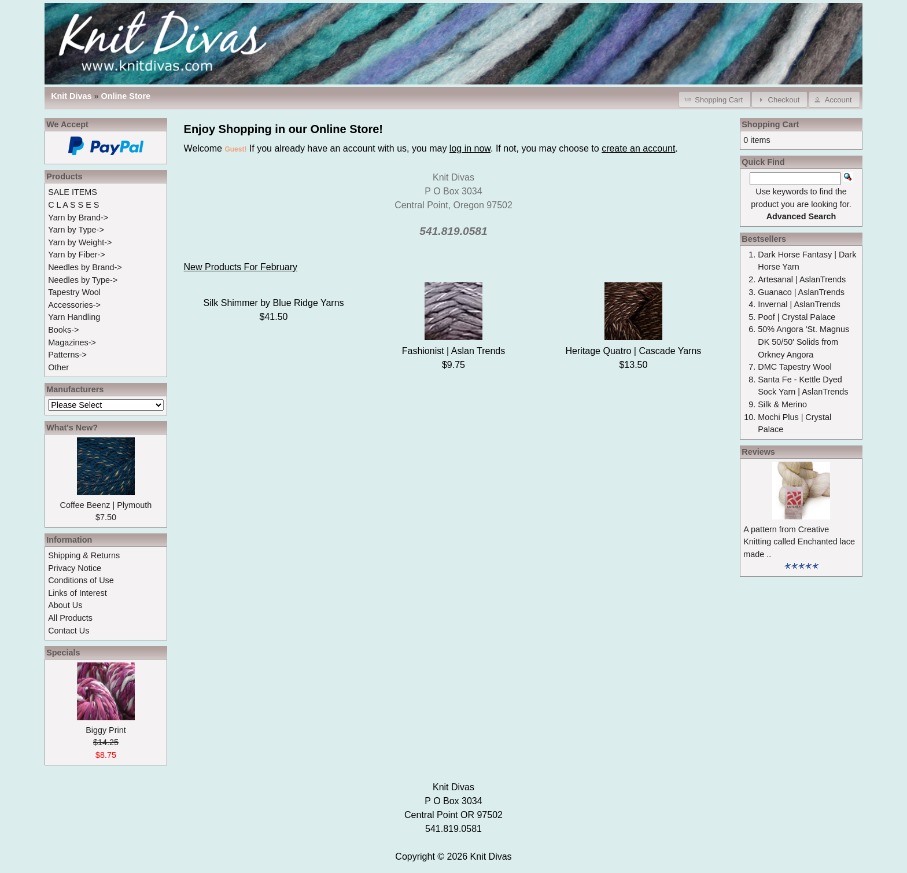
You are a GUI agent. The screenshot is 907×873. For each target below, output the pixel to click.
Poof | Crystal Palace (796, 317)
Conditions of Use (81, 580)
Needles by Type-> (82, 280)
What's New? (72, 427)
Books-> (63, 329)
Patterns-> (67, 354)
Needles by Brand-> (85, 267)
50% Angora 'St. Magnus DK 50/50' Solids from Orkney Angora (803, 342)
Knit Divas (491, 856)
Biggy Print (106, 730)
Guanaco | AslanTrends (801, 292)
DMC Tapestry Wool (794, 366)
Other (58, 367)
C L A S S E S (73, 204)
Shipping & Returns (84, 555)
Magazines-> (72, 342)
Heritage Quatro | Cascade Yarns (634, 351)
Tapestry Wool (74, 292)
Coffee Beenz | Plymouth (106, 505)
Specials (63, 652)
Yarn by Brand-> (78, 217)
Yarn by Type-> (76, 229)
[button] (715, 99)
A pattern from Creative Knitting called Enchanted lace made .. (799, 542)
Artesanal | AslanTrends (802, 279)
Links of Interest (77, 593)
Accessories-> (74, 305)
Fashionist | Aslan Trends (453, 351)
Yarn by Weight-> (80, 242)
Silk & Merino (782, 404)
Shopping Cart (770, 124)
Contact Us (68, 630)
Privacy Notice (74, 568)
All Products (70, 617)
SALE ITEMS (72, 192)
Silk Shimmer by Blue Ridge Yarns (274, 303)
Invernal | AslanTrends (799, 304)
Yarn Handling (74, 317)
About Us (65, 605)
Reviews (758, 451)
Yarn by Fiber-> (76, 254)
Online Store (126, 96)
